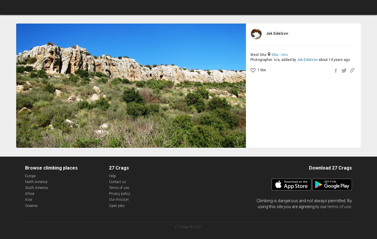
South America (36, 188)
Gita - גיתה (280, 55)
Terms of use (119, 188)
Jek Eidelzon (307, 60)
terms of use (339, 206)
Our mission (119, 199)
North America (36, 182)
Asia (28, 199)
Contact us (117, 182)
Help (112, 176)
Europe (30, 176)
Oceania (31, 206)
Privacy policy (119, 194)
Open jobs (117, 206)
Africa (29, 194)
